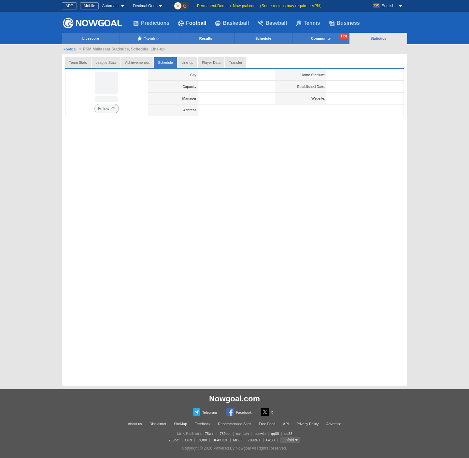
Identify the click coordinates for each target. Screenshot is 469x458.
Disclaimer (157, 424)
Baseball (272, 23)
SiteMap (180, 424)
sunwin (259, 434)
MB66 (238, 440)
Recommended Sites (234, 424)
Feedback (202, 424)
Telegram (205, 412)
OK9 (188, 440)
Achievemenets (137, 62)
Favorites (148, 38)
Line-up (187, 62)
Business (344, 23)
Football (192, 23)
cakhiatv (242, 434)
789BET (254, 440)
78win (209, 434)
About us (135, 424)
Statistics (378, 38)
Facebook (238, 412)
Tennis (308, 23)
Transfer (235, 62)
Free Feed (267, 424)
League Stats (106, 62)
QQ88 (202, 440)
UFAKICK (220, 440)
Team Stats (78, 62)
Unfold (288, 440)
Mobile (89, 6)
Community (330, 37)
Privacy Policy (307, 424)
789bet (225, 434)
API (286, 424)
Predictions (151, 23)
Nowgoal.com (234, 398)
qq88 (275, 434)
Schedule (263, 38)
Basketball (232, 23)
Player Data (211, 62)
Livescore (90, 38)
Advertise (333, 424)
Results (205, 38)
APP (69, 6)
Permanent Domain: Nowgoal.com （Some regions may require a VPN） (260, 6)
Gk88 (270, 440)
